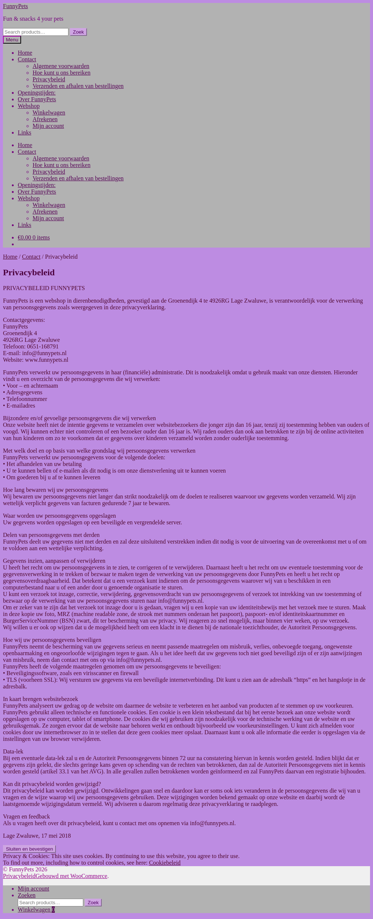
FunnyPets (15, 6)
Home (25, 53)
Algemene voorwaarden (61, 66)
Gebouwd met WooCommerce (71, 876)
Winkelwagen (49, 112)
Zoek (78, 32)
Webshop (29, 106)
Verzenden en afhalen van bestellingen (78, 86)
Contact (27, 59)
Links (24, 132)
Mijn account (48, 126)
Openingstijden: (37, 92)
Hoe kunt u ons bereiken (61, 72)
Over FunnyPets (37, 99)
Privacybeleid (49, 79)
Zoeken (27, 895)
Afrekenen (45, 119)
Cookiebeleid (165, 863)
